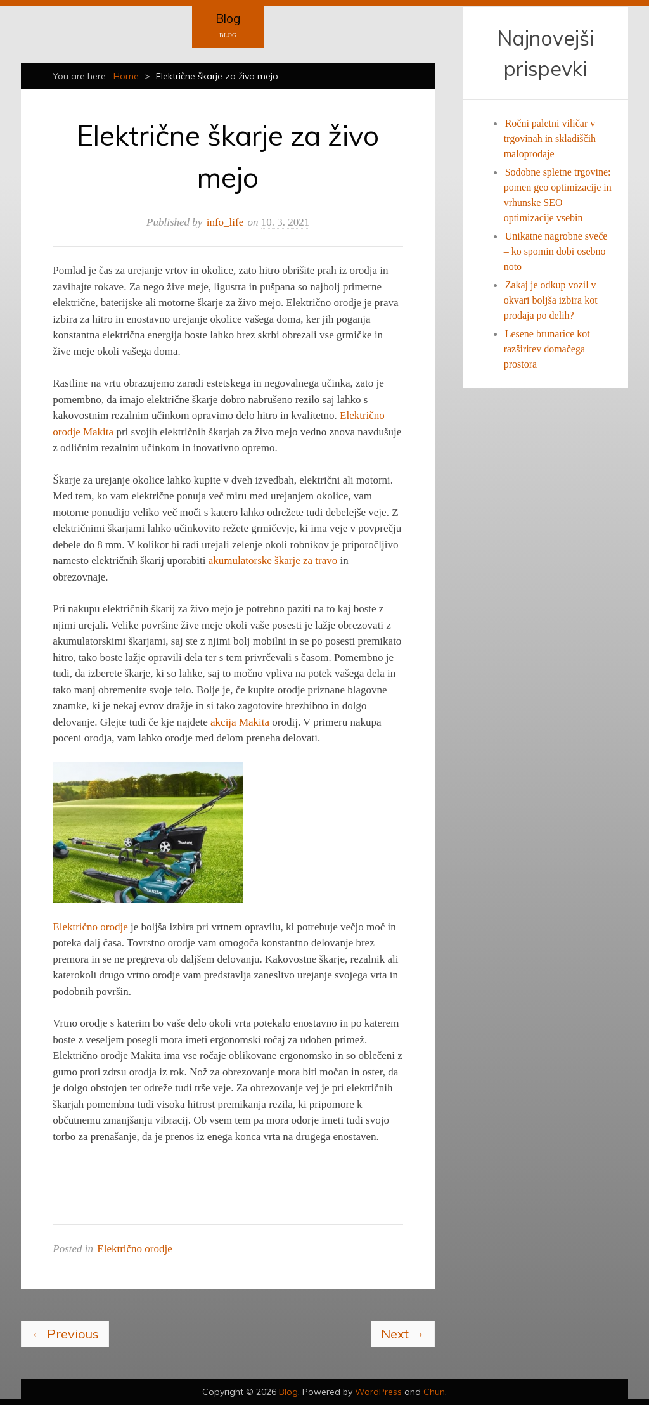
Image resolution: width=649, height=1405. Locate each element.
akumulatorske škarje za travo (273, 561)
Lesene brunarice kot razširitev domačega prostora (547, 348)
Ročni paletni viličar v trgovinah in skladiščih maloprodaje (550, 138)
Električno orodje (90, 927)
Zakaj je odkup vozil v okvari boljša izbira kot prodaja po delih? (551, 300)
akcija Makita (239, 722)
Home (126, 76)
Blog (227, 18)
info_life (225, 222)
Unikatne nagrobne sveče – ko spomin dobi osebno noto (556, 251)
